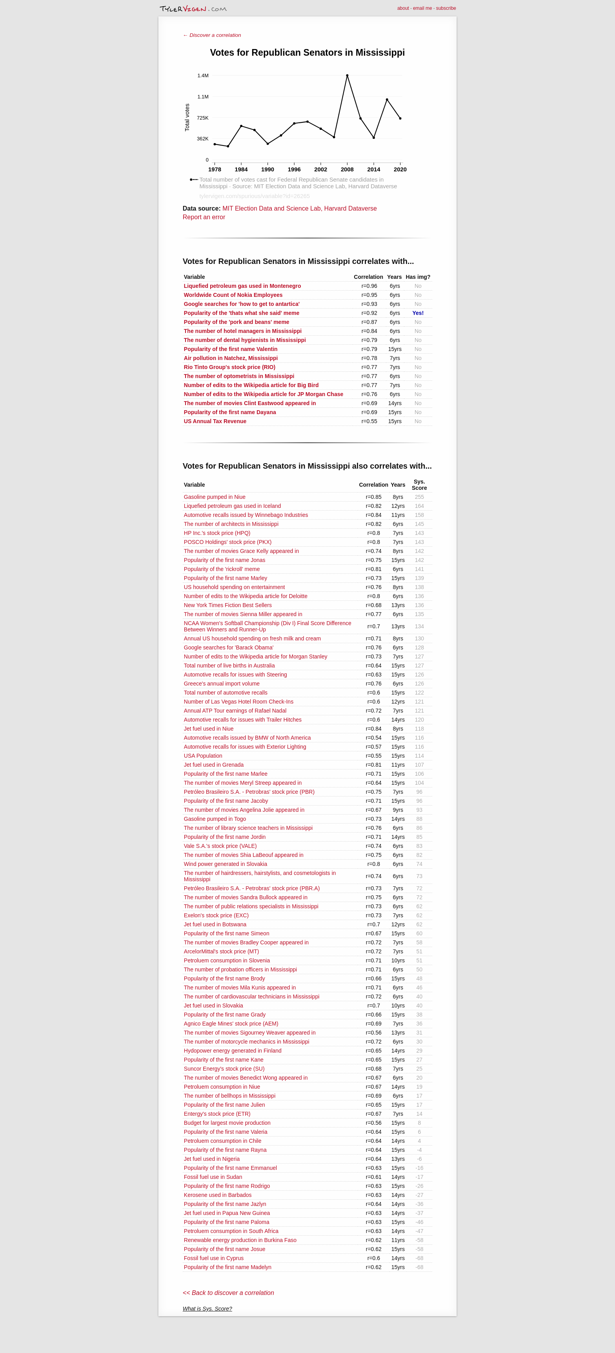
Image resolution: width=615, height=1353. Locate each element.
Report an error (204, 217)
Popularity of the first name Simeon (226, 933)
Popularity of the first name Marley (225, 578)
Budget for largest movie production (227, 1123)
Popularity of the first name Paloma (226, 1222)
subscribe (446, 8)
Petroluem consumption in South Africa (231, 1231)
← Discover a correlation (212, 35)
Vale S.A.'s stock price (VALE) (220, 846)
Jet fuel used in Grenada (214, 765)
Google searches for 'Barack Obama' (229, 647)
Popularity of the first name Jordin (225, 837)
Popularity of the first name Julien (224, 1105)
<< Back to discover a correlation (228, 1292)
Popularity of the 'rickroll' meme (222, 569)
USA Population (203, 756)
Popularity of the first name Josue (225, 1249)
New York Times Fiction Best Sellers (228, 605)
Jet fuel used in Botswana (215, 924)
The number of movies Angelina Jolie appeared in (244, 810)
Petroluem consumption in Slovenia (227, 960)
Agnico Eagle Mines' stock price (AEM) (231, 1023)
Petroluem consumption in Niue (222, 1087)
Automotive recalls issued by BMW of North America (247, 738)
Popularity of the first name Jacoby (226, 801)
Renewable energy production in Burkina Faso (240, 1240)
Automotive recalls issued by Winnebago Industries (246, 515)
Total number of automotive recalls (225, 692)
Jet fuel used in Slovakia (213, 1005)
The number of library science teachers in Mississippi (248, 828)
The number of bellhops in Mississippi (229, 1096)
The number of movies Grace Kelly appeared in (241, 551)
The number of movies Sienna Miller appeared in (243, 614)
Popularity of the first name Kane (224, 1060)
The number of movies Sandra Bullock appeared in (246, 897)
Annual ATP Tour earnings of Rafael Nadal (235, 710)
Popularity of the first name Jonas (225, 560)
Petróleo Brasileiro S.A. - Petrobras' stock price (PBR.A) (252, 888)
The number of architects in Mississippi (231, 524)
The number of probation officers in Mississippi (240, 969)
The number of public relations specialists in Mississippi (251, 906)
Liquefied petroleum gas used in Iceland (232, 506)
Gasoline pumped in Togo (215, 819)
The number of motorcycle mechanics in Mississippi (246, 1041)
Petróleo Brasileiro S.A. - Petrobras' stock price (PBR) (249, 792)
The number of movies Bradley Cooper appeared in (246, 942)
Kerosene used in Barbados (218, 1195)
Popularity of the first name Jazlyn (225, 1204)
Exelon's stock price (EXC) (216, 915)
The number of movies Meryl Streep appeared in (243, 783)
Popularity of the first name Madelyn (227, 1267)
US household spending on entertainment (234, 587)
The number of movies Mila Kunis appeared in (240, 987)
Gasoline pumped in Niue (215, 497)
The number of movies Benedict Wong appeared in (246, 1078)
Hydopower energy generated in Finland (233, 1050)
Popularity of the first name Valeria (225, 1132)
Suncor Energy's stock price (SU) (224, 1069)
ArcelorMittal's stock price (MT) (221, 951)
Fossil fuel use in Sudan (213, 1177)
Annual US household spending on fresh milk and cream (252, 638)
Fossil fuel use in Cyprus (214, 1258)
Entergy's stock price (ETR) (217, 1114)
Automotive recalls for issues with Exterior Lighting (245, 747)
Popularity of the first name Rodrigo (227, 1186)
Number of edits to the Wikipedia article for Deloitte (246, 596)
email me (422, 8)
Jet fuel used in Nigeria (212, 1159)
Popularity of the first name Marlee (225, 774)
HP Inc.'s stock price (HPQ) (217, 533)
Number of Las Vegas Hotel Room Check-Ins (238, 701)
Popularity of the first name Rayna (225, 1150)
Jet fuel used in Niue (209, 729)
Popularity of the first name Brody (224, 978)
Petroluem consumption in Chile (223, 1141)
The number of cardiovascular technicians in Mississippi (251, 996)
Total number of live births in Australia (229, 665)
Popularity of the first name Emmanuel (230, 1168)
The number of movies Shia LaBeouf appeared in (244, 855)
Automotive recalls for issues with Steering (235, 674)
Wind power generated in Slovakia (225, 864)
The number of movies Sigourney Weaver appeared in (250, 1032)
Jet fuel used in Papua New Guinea (227, 1213)
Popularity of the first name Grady (225, 1014)
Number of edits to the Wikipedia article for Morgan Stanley (256, 656)
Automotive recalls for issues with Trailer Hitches (243, 720)
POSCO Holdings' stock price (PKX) (228, 542)
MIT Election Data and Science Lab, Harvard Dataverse (299, 208)
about (403, 8)
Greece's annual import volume (222, 683)
